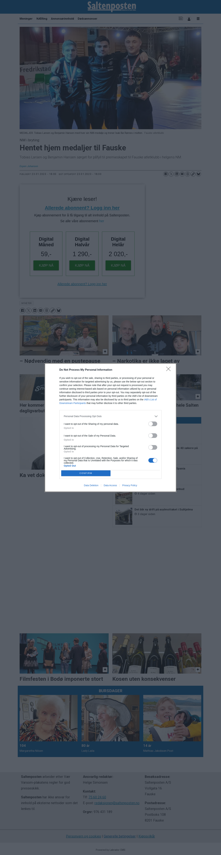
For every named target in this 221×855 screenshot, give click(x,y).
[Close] (169, 370)
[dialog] (110, 427)
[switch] (152, 424)
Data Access (110, 485)
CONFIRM (85, 473)
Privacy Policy (129, 485)
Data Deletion (91, 485)
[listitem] (110, 416)
